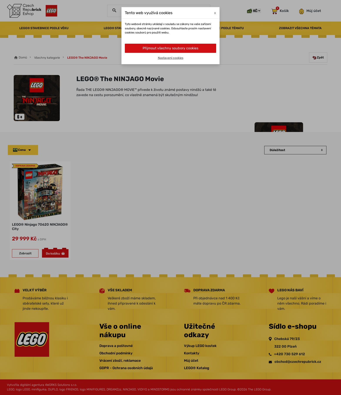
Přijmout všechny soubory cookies (170, 48)
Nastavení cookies (170, 58)
